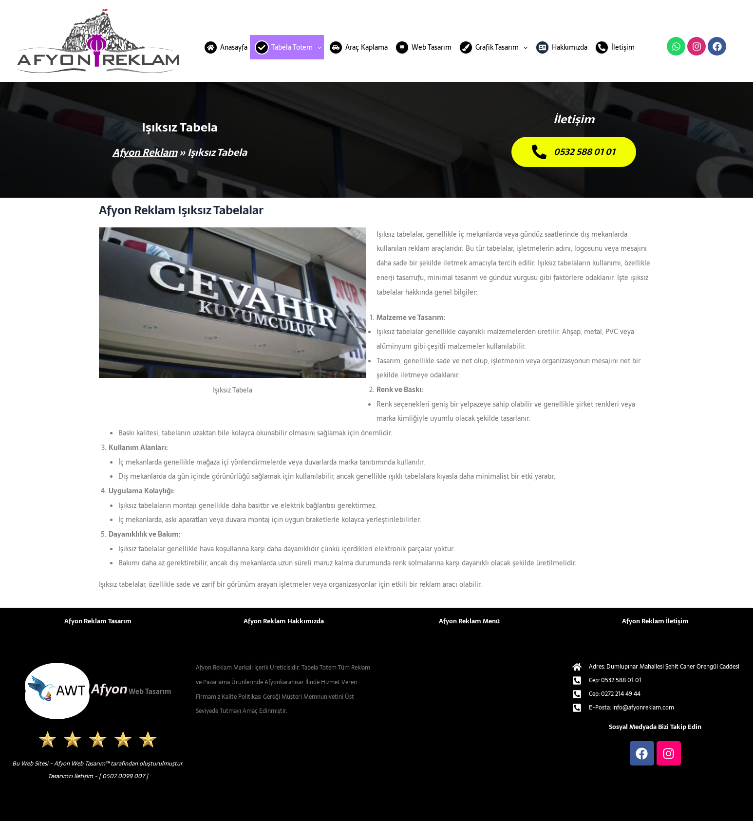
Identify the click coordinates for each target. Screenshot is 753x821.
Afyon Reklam (145, 152)
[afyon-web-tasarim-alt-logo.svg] (97, 691)
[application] (317, 47)
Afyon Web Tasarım (79, 763)
